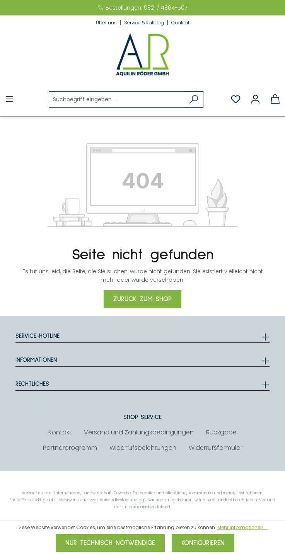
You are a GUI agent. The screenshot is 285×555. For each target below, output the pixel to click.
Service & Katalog (144, 22)
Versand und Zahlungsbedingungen (139, 432)
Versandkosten (114, 500)
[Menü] (9, 99)
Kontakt (60, 432)
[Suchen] (194, 99)
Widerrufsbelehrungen (142, 447)
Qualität (180, 22)
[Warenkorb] (275, 99)
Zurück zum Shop (142, 299)
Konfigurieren (203, 543)
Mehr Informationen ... (242, 527)
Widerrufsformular (215, 447)
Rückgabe (221, 432)
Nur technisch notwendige (110, 543)
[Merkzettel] (236, 99)
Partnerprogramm (70, 447)
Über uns (107, 22)
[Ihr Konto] (255, 99)
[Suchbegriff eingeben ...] (117, 99)
